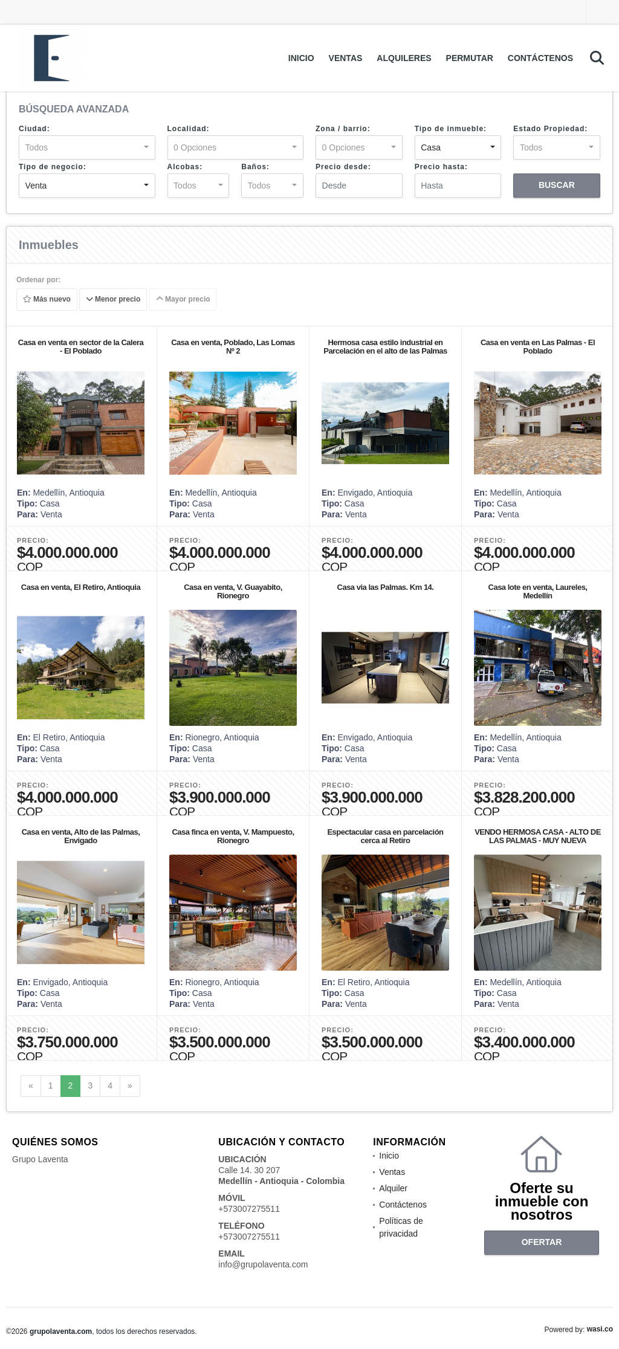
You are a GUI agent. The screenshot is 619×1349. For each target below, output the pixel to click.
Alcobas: (185, 167)
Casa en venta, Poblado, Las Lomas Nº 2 (233, 346)
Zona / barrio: (343, 129)
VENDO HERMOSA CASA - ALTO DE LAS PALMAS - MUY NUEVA (538, 836)
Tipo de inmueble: (451, 129)
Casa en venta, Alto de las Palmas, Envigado (81, 836)
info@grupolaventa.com (263, 1264)
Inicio (301, 58)
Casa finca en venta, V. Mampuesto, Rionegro (233, 836)
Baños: (255, 167)
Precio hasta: (441, 167)
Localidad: (188, 129)
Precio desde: (343, 167)
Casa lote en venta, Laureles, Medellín (538, 591)
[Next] (130, 1086)
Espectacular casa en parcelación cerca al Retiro (385, 836)
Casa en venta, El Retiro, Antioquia (80, 587)
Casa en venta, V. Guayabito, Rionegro (233, 591)
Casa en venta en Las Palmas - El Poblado (538, 346)
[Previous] (31, 1086)
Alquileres (404, 58)
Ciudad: (34, 129)
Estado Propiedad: (550, 129)
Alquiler (393, 1188)
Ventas (346, 58)
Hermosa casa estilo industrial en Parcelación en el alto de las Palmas (385, 346)
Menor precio (113, 300)
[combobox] (87, 147)
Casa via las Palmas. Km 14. (385, 587)
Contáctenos (540, 58)
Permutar (469, 58)
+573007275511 (249, 1209)
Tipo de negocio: (52, 167)
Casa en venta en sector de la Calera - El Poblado (80, 346)
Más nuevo (47, 300)
